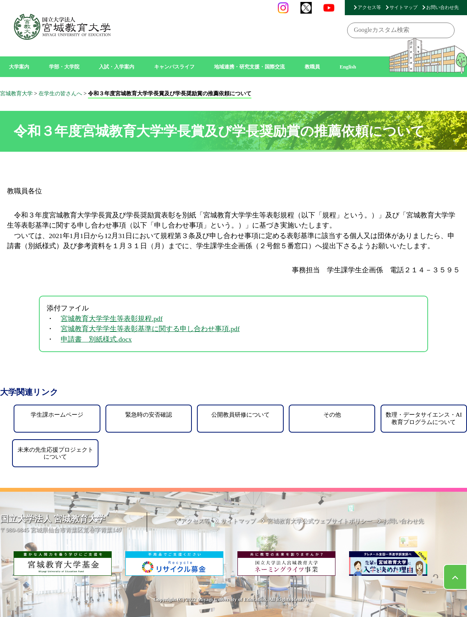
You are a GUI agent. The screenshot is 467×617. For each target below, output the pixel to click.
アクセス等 (369, 7)
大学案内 (19, 67)
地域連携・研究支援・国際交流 (249, 67)
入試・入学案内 (116, 67)
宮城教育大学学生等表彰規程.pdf (112, 319)
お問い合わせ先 (442, 7)
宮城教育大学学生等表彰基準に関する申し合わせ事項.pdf (150, 329)
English (348, 67)
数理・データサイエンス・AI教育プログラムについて (424, 418)
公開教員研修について (240, 414)
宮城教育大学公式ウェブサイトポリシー (319, 520)
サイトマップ (404, 7)
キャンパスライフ (174, 67)
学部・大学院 (64, 67)
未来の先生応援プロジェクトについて (55, 453)
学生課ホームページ (57, 414)
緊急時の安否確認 (148, 414)
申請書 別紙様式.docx (96, 339)
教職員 (312, 67)
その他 (332, 414)
